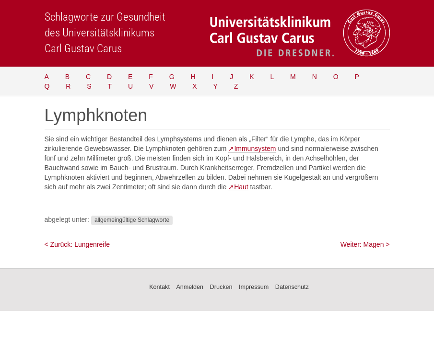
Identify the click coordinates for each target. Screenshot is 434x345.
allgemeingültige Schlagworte (131, 220)
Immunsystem (255, 148)
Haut (241, 187)
